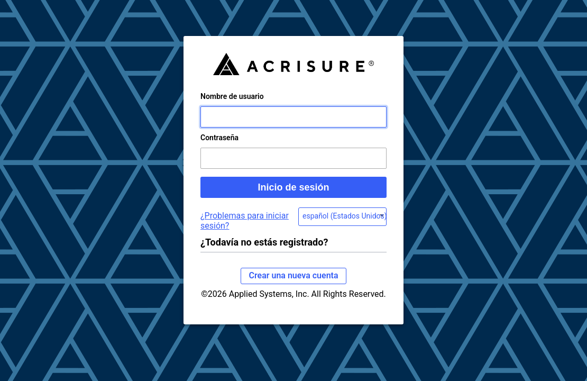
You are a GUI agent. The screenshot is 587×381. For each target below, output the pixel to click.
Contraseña (219, 148)
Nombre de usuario (232, 107)
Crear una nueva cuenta (293, 286)
